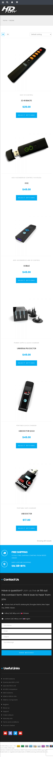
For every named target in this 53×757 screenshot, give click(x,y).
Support (6, 711)
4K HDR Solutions (9, 679)
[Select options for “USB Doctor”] (26, 528)
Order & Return (8, 715)
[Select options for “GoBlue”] (26, 280)
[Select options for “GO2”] (26, 197)
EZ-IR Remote (26, 100)
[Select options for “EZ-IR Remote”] (26, 115)
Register (6, 704)
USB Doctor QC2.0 (26, 431)
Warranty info (8, 718)
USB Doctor (26, 513)
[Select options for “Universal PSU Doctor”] (26, 363)
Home (5, 20)
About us (6, 708)
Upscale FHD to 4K (9, 686)
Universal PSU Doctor (26, 348)
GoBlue (26, 266)
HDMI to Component (10, 700)
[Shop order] (40, 34)
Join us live (29, 590)
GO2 (26, 183)
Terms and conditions (11, 722)
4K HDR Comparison (10, 689)
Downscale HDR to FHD (11, 682)
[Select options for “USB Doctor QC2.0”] (26, 445)
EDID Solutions (8, 693)
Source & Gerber (9, 725)
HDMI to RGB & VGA (9, 696)
